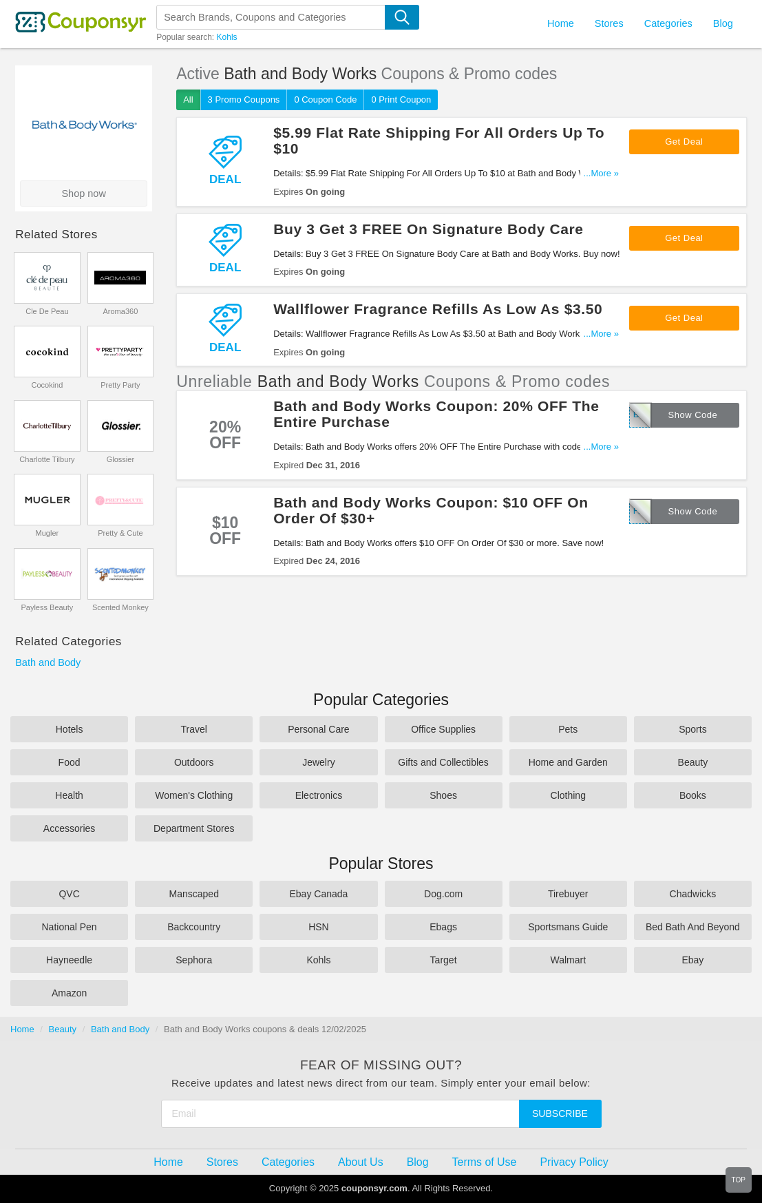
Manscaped (194, 893)
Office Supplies (443, 729)
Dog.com (443, 893)
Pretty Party (120, 385)
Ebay (692, 959)
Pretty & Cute (120, 533)
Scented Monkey (120, 607)
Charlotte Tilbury (46, 459)
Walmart (568, 959)
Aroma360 (120, 311)
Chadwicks (693, 893)
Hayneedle (69, 959)
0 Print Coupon (401, 99)
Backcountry (193, 926)
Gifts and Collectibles (443, 762)
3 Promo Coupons (244, 99)
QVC (69, 893)
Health (69, 795)
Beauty (693, 762)
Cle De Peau (46, 311)
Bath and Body (48, 662)
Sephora (194, 959)
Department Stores (194, 828)
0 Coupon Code (325, 99)
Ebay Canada (318, 893)
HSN (318, 926)
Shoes (443, 795)
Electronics (318, 795)
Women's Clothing (194, 795)
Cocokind (47, 385)
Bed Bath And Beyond (693, 926)
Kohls (227, 37)
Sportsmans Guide (568, 926)
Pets (568, 729)
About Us (360, 1162)
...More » (601, 173)
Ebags (443, 926)
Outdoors (194, 762)
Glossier (120, 459)
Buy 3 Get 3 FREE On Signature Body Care (428, 229)
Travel (194, 729)
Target (443, 959)
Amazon (69, 992)
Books (692, 795)
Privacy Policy (574, 1162)
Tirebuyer (568, 893)
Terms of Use (484, 1162)
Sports (692, 729)
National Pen (68, 926)
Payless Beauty (47, 607)
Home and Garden (568, 762)
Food (70, 762)
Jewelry (318, 762)
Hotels (69, 729)
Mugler (47, 533)
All (188, 99)
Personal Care (319, 729)
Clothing (568, 795)
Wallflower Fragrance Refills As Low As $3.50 (437, 309)
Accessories (69, 828)
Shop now (83, 193)
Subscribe (560, 1113)
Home (22, 1029)
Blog (723, 23)
